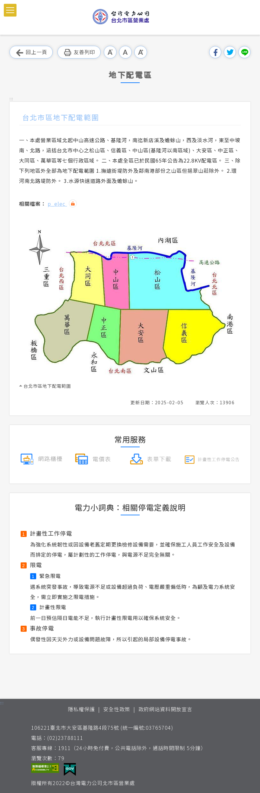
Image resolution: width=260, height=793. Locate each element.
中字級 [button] (125, 52)
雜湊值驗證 (73, 203)
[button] (10, 10)
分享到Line (244, 52)
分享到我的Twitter (230, 52)
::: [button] (11, 98)
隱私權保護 (81, 709)
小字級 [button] (110, 52)
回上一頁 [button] (31, 52)
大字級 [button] (140, 52)
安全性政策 (116, 709)
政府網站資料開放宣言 (165, 709)
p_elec (57, 203)
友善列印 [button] (79, 52)
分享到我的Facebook (215, 52)
